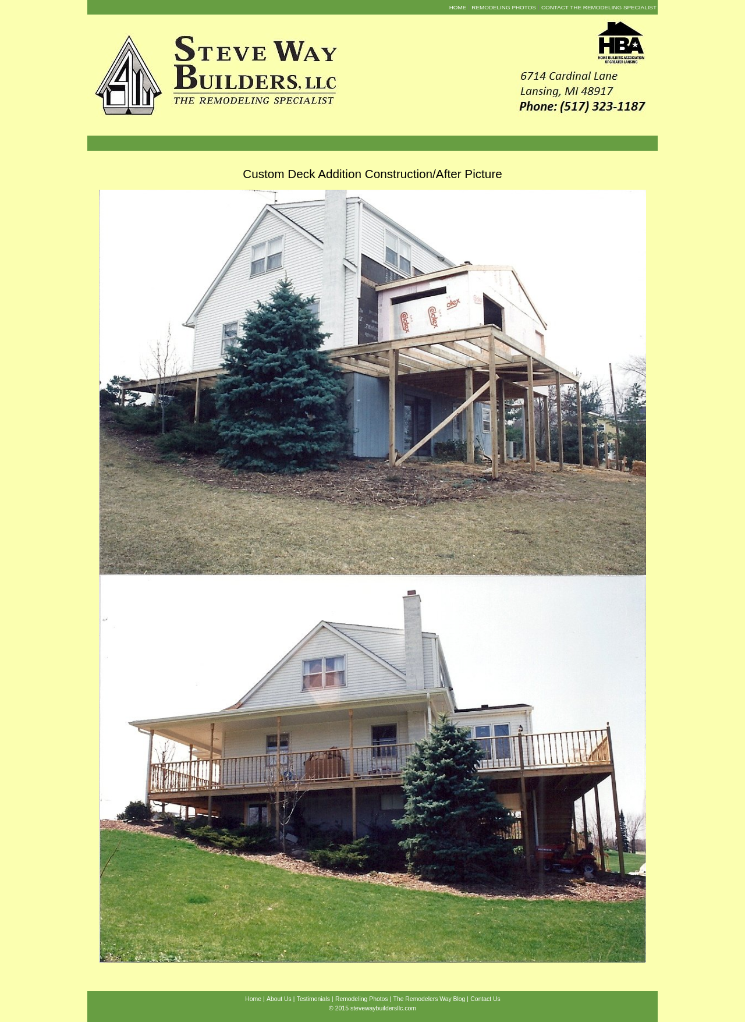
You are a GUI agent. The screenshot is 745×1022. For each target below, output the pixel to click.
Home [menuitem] (458, 7)
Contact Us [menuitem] (485, 999)
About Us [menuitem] (279, 999)
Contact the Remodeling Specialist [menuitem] (599, 7)
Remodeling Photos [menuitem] (503, 7)
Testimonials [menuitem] (313, 999)
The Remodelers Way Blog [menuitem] (429, 999)
